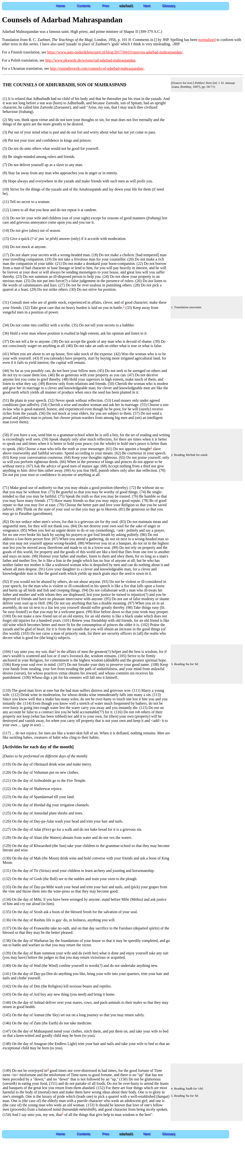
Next (146, 6)
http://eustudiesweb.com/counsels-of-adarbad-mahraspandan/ (97, 68)
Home (60, 6)
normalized (207, 40)
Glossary (168, 6)
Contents (83, 6)
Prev (105, 6)
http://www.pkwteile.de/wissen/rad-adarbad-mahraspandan (90, 60)
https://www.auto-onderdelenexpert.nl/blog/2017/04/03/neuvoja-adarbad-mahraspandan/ (115, 52)
